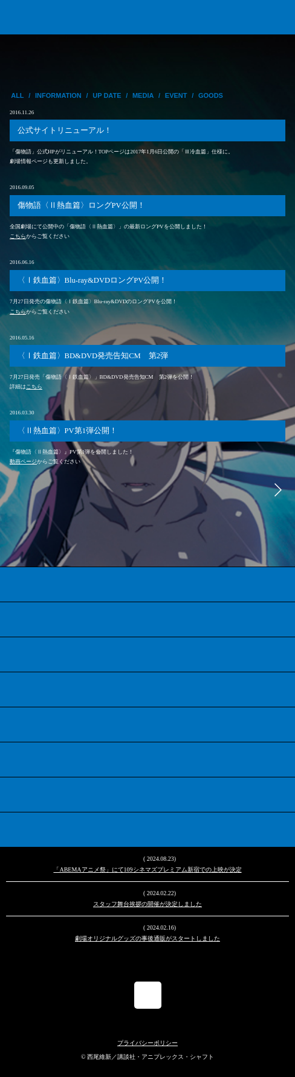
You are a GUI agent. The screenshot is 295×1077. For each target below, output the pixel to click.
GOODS (210, 95)
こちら (18, 236)
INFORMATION (58, 95)
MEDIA (143, 95)
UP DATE (106, 95)
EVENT (176, 95)
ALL (17, 95)
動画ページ (23, 461)
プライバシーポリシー (147, 1043)
